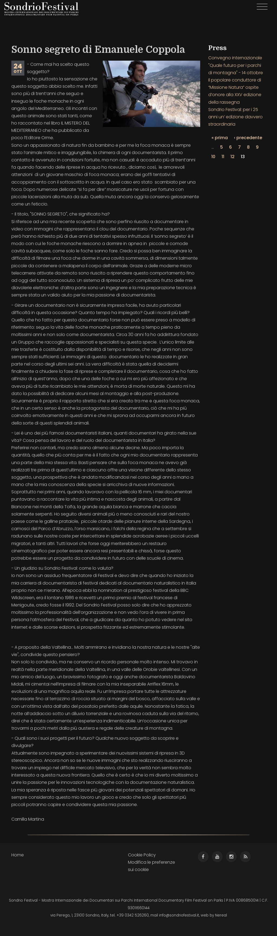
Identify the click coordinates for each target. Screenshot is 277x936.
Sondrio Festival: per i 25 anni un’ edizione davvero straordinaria (235, 116)
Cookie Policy (142, 855)
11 (223, 157)
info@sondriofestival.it (179, 915)
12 (232, 157)
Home (17, 855)
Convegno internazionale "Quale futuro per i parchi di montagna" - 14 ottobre (235, 65)
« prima (220, 138)
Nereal (221, 915)
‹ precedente (248, 138)
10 (213, 157)
